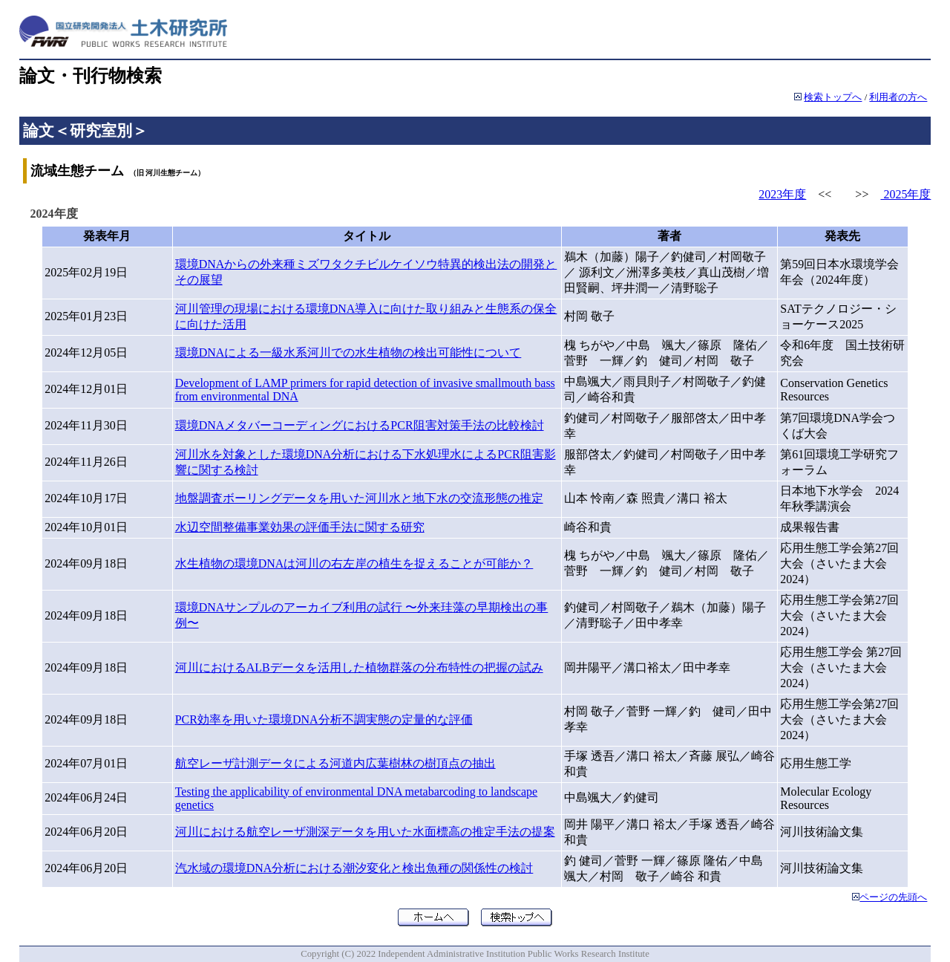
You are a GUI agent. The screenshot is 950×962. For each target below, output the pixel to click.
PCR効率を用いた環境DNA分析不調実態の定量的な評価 (324, 719)
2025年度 (905, 194)
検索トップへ (833, 97)
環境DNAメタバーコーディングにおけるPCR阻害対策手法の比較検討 (359, 425)
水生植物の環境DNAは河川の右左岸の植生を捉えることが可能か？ (354, 563)
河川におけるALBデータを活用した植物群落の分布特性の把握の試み (359, 667)
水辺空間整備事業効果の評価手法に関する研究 (300, 527)
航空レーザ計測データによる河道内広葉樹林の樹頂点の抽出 (335, 763)
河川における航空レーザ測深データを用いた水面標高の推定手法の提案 (365, 831)
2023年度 (782, 194)
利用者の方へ (898, 97)
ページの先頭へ (893, 897)
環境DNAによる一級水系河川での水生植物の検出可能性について (348, 352)
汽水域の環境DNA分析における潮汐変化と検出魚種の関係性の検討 (354, 868)
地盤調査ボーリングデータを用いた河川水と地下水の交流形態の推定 (359, 498)
